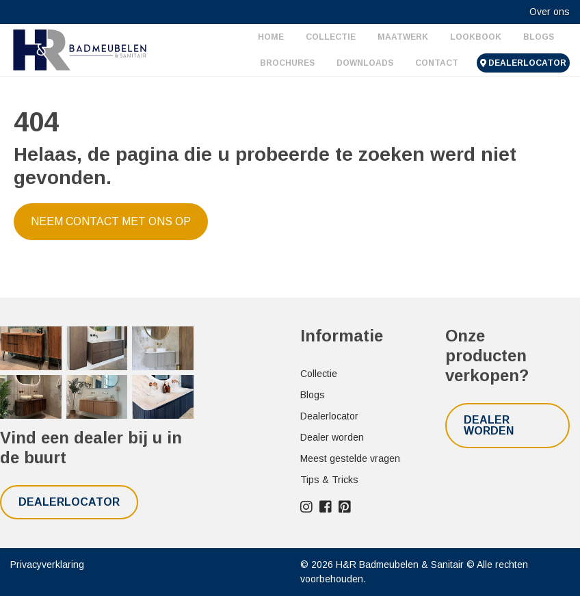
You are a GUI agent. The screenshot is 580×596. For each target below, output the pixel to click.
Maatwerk (403, 37)
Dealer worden (332, 437)
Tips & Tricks (329, 479)
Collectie (331, 37)
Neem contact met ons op (111, 221)
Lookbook (475, 37)
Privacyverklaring (47, 564)
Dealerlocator (523, 63)
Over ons (549, 11)
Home (271, 37)
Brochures (287, 63)
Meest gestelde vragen (350, 458)
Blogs (538, 37)
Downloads (365, 63)
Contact (436, 63)
